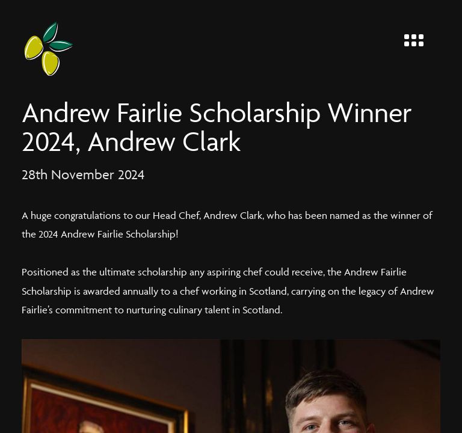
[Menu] (418, 37)
